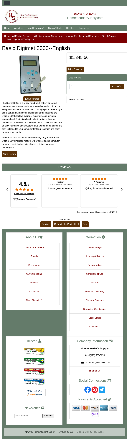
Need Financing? (36, 28)
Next (85, 224)
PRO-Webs (98, 432)
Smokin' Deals (55, 28)
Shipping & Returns (94, 256)
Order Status (95, 318)
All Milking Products (21, 36)
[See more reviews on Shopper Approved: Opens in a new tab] (94, 212)
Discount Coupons (95, 300)
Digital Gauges (109, 36)
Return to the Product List (66, 224)
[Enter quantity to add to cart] (89, 86)
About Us (18, 28)
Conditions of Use (94, 274)
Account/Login (95, 247)
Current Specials (34, 274)
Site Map (94, 283)
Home (7, 28)
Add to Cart (116, 86)
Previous (46, 224)
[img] (24, 189)
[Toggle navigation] (7, 3)
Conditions (34, 291)
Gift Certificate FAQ (94, 291)
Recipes (34, 283)
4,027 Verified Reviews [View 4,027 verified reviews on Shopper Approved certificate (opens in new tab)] (24, 193)
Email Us (94, 371)
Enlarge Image (32, 99)
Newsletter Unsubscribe (94, 309)
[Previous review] (7, 189)
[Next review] (122, 189)
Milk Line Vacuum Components (48, 36)
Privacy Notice (95, 265)
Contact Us (84, 28)
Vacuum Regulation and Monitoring (82, 36)
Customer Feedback (34, 247)
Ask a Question (75, 69)
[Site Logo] (23, 16)
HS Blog (70, 28)
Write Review (9, 154)
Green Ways (34, 265)
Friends (34, 256)
